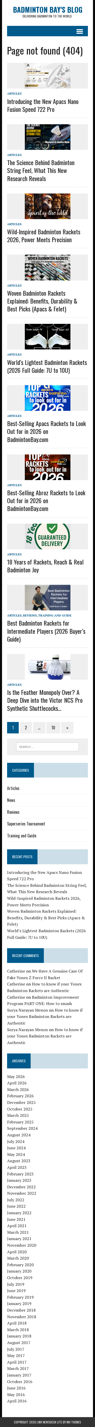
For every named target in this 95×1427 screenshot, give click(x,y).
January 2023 (19, 1180)
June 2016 (16, 1388)
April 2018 (17, 1323)
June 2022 (16, 1206)
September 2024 (22, 1128)
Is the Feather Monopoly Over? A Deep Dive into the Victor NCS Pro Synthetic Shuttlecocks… (45, 700)
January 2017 (19, 1375)
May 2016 (16, 1394)
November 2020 (21, 1245)
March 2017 (18, 1368)
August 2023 (18, 1161)
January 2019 (19, 1303)
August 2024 (18, 1135)
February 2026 (20, 1096)
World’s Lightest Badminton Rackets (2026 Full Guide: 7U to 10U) (47, 366)
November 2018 (21, 1316)
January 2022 (19, 1212)
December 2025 (21, 1102)
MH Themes (74, 1422)
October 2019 (19, 1277)
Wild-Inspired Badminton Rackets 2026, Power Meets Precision (43, 235)
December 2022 (21, 1187)
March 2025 (18, 1115)
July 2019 (15, 1284)
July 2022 (15, 1200)
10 (53, 728)
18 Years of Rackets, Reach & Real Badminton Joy (45, 565)
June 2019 (16, 1290)
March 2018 (18, 1329)
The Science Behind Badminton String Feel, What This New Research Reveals (40, 170)
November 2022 (21, 1193)
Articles (14, 93)
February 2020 (20, 1264)
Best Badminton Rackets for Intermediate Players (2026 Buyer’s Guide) (46, 630)
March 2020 (18, 1258)
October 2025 (19, 1109)
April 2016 (17, 1401)
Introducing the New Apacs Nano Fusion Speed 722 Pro (43, 105)
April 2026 (17, 1083)
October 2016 (19, 1381)
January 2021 (19, 1238)
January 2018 (19, 1336)
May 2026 (16, 1076)
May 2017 (16, 1355)
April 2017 (17, 1362)
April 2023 (17, 1167)
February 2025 (20, 1122)
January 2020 (19, 1271)
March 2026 (18, 1089)
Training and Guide (54, 615)
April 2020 (17, 1252)
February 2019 (20, 1297)
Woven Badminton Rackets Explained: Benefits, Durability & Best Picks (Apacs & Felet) (42, 300)
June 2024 (16, 1148)
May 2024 (16, 1154)
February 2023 (20, 1174)
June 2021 (16, 1219)
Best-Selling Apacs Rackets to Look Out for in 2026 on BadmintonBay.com (46, 431)
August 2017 (18, 1342)
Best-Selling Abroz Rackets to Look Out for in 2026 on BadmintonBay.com (46, 500)
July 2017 (15, 1349)
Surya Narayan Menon (27, 1010)
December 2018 (21, 1310)
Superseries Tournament (26, 824)
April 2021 (17, 1225)
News (11, 800)
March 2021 (18, 1232)
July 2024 (15, 1141)
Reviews (30, 615)
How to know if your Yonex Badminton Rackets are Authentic (45, 1016)
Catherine (16, 971)
